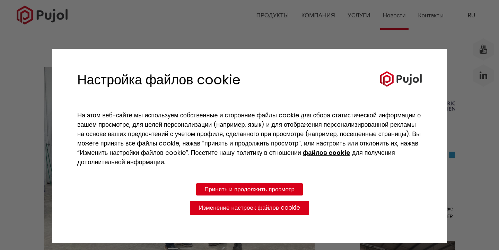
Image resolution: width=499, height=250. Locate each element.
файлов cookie (326, 152)
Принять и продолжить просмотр (249, 189)
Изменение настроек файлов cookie (249, 207)
